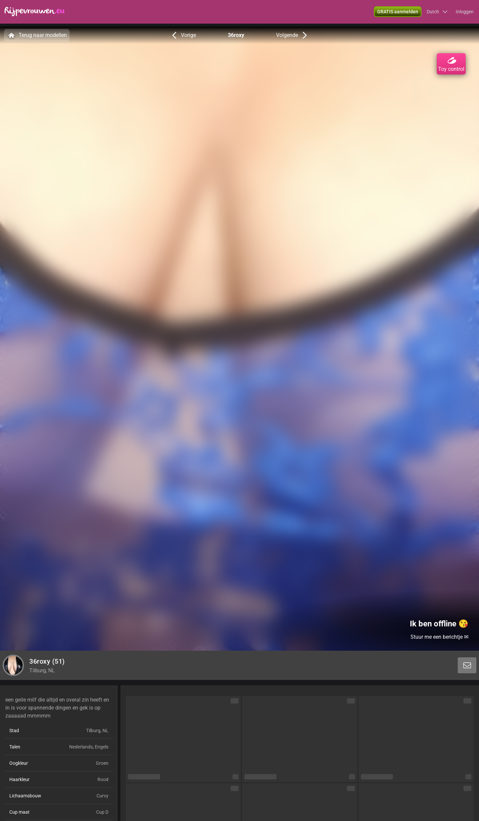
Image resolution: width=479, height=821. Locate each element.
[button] (437, 13)
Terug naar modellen (37, 35)
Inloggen (465, 13)
